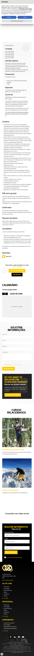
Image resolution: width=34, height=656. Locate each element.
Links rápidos (7, 624)
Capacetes (6, 594)
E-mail (4, 340)
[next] (6, 294)
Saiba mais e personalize (17, 21)
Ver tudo (6, 598)
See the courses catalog (12, 395)
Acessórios (6, 586)
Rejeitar (9, 17)
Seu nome (5, 334)
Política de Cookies (16, 651)
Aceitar (25, 17)
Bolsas (5, 592)
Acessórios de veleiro (9, 623)
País (5, 545)
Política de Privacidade (15, 364)
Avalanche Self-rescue (26, 490)
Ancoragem (7, 588)
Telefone (4, 346)
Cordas (5, 595)
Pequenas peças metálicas (10, 628)
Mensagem (5, 352)
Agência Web (20, 652)
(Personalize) (22, 651)
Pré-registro (17, 274)
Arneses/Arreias (8, 590)
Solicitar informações (17, 270)
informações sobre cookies (25, 9)
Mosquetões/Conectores (10, 626)
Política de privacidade (7, 651)
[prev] (3, 294)
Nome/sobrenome (9, 532)
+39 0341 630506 (8, 580)
